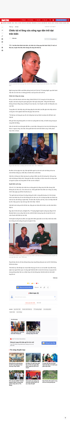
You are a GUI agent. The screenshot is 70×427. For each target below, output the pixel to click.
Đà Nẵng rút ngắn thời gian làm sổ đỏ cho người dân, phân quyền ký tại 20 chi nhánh (33, 365)
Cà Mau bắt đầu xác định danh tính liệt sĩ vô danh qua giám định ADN (49, 365)
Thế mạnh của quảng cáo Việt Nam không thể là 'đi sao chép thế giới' (32, 382)
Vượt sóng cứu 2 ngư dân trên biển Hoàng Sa (17, 332)
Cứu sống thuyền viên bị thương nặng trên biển (32, 332)
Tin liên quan (14, 319)
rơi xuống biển (47, 309)
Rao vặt (44, 20)
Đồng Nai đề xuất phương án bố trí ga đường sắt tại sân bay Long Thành (15, 365)
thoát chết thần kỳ (27, 309)
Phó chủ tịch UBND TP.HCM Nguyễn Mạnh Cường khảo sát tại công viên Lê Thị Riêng (16, 383)
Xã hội (16, 26)
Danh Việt (12, 312)
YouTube (30, 20)
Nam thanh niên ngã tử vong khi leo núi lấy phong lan (49, 381)
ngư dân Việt (17, 309)
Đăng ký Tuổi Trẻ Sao (61, 20)
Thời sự (11, 26)
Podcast (23, 20)
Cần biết (37, 20)
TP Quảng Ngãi (38, 309)
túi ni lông (19, 312)
